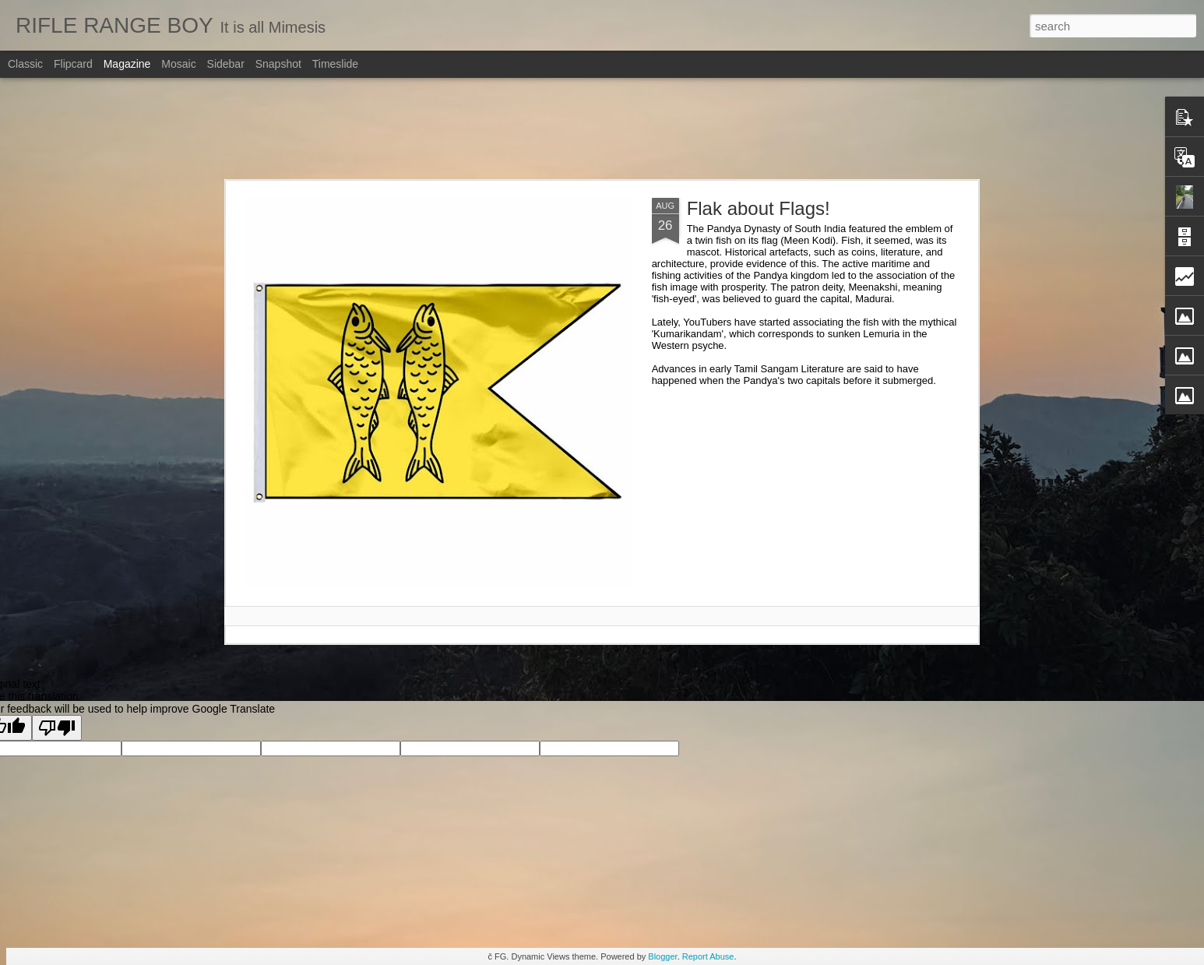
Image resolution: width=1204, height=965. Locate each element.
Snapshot (278, 64)
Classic (25, 64)
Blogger (662, 956)
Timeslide (335, 64)
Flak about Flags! (758, 208)
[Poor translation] (57, 728)
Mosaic (178, 64)
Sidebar (226, 64)
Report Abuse (708, 956)
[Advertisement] (602, 128)
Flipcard (73, 64)
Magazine (127, 64)
